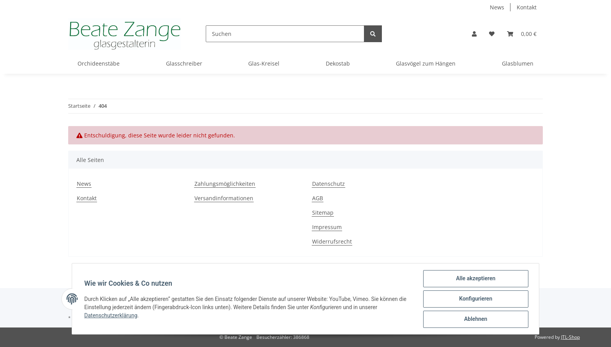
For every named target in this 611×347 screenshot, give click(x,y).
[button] (474, 33)
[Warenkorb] (522, 33)
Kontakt (527, 7)
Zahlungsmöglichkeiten (224, 183)
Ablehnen (475, 319)
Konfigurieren (475, 299)
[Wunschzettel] (492, 33)
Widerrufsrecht (332, 241)
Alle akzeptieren (475, 279)
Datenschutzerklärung (111, 315)
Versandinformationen (223, 198)
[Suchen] (285, 33)
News (497, 7)
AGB (317, 198)
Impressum (327, 227)
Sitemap (323, 212)
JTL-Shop (570, 337)
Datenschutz (328, 183)
